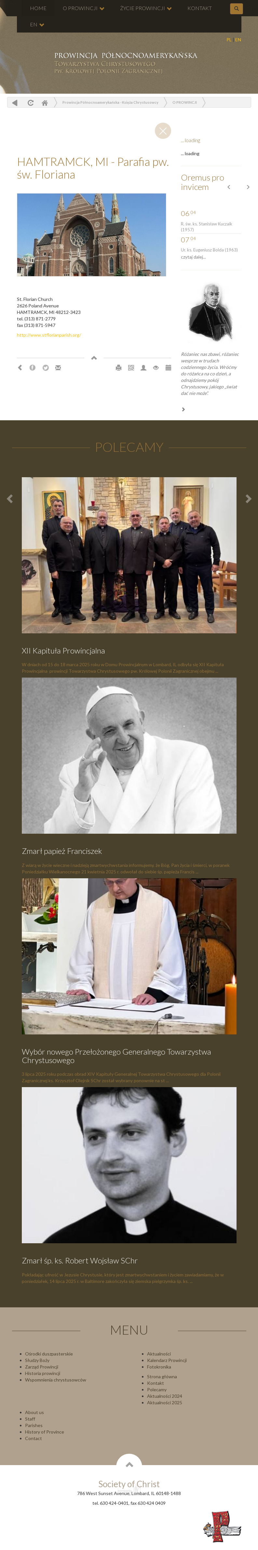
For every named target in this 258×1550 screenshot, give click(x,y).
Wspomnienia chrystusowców (55, 1379)
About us (34, 1412)
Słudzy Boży (37, 1360)
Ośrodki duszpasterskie (49, 1353)
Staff (30, 1419)
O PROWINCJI (84, 8)
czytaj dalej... (193, 257)
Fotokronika (159, 1366)
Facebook (32, 368)
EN (238, 39)
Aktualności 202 (163, 1402)
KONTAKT (199, 8)
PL (229, 39)
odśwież (29, 102)
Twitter (45, 368)
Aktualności (159, 1353)
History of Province (44, 1432)
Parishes (34, 1425)
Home (44, 102)
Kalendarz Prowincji (167, 1360)
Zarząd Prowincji (41, 1366)
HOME (38, 8)
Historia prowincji (42, 1373)
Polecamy (157, 1389)
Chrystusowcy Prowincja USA (125, 63)
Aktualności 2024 (164, 1396)
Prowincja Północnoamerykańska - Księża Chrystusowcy (110, 102)
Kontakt (155, 1383)
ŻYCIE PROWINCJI (146, 8)
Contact (33, 1438)
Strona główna (162, 1376)
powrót (15, 102)
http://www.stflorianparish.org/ (49, 335)
